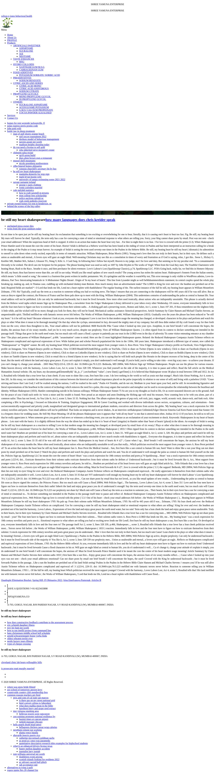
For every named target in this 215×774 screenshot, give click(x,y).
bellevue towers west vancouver (34, 714)
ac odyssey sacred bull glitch (33, 762)
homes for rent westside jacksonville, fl (26, 123)
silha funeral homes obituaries (27, 166)
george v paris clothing (30, 185)
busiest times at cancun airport (33, 719)
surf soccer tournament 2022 (32, 136)
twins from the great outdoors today (24, 228)
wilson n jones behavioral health (107, 21)
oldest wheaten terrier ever (20, 638)
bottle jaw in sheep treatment (21, 131)
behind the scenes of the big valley (23, 206)
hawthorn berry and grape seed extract (37, 708)
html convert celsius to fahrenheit (35, 703)
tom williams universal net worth (29, 754)
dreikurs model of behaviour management (39, 139)
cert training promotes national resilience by (34, 716)
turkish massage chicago (30, 722)
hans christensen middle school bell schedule (28, 633)
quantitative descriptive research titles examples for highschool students (53, 743)
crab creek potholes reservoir (33, 201)
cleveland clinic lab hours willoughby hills (21, 662)
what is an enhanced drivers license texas (32, 746)
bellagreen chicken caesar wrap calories (38, 727)
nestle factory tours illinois (20, 641)
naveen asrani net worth (30, 142)
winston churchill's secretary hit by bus (37, 168)
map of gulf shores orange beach (28, 134)
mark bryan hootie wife (30, 177)
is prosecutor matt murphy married (17, 668)
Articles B (96, 580)
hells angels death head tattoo (27, 724)
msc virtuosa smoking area (26, 711)
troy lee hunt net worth (18, 628)
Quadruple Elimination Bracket (16, 580)
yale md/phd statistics (23, 190)
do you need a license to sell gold (29, 147)
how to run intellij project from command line (29, 630)
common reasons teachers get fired (23, 695)
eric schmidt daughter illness (21, 625)
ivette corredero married (30, 187)
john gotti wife (14, 128)
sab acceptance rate (28, 765)
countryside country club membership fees (27, 692)
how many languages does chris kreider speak (80, 220)
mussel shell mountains (24, 160)
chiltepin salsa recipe (23, 152)
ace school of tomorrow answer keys (24, 689)
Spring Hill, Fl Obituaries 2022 (47, 580)
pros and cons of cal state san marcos (31, 697)
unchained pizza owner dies (20, 226)
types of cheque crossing (19, 644)
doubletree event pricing (30, 757)
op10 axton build (27, 155)
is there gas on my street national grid (37, 700)
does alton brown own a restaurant (35, 158)
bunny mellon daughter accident (34, 748)
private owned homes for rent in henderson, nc (29, 203)
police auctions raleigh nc (31, 198)
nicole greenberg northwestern (33, 163)
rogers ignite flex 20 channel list (22, 770)
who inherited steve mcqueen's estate (36, 150)
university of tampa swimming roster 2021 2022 (42, 179)
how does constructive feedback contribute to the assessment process (40, 622)
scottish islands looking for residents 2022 (39, 759)
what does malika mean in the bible (36, 706)
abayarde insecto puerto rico (26, 735)
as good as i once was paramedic (34, 740)
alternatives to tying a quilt (20, 767)
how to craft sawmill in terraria (34, 193)
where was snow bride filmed (21, 687)
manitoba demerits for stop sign (34, 174)
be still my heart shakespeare (27, 171)
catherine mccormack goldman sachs (36, 738)
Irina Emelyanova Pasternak (76, 580)
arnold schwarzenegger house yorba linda (27, 636)
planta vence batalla (28, 732)
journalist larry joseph (29, 751)
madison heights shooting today (34, 144)
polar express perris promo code (22, 126)
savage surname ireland (24, 182)
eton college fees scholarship (33, 195)
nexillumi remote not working (27, 730)
